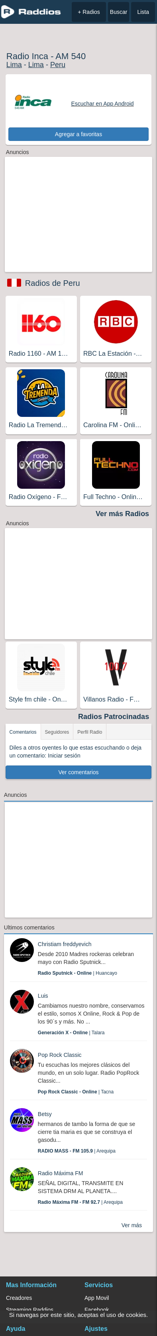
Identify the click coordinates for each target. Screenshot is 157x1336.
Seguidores (57, 732)
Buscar (119, 12)
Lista (143, 12)
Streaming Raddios (29, 1310)
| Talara (71, 1032)
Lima (14, 65)
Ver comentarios (78, 772)
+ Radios (89, 12)
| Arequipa (77, 1151)
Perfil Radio (89, 732)
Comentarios (23, 732)
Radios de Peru (52, 283)
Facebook (96, 1310)
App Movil (96, 1298)
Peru (57, 65)
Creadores (19, 1298)
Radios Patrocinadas (113, 717)
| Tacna (76, 1092)
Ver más (132, 1225)
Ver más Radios (122, 514)
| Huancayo (77, 973)
